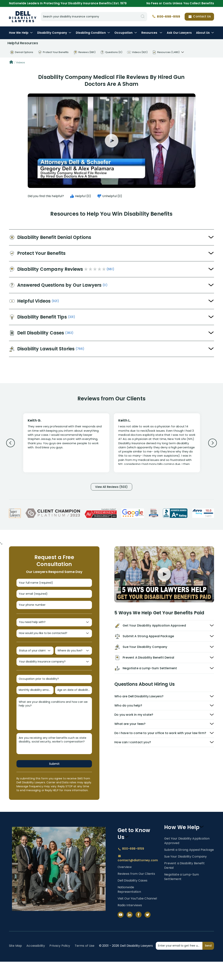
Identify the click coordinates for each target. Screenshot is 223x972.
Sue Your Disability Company (185, 867)
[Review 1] (66, 442)
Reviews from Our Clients (136, 884)
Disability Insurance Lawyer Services (22, 16)
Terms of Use (85, 956)
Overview (125, 877)
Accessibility (35, 956)
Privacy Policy (59, 956)
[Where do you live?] (73, 657)
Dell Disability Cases (132, 891)
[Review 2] (156, 444)
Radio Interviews (130, 915)
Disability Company (54, 33)
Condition (93, 33)
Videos (20, 62)
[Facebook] (139, 925)
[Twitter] (148, 925)
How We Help (21, 33)
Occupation (125, 33)
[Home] (11, 62)
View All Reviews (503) (111, 487)
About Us (205, 33)
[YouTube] (121, 925)
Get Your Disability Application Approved (187, 851)
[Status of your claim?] (35, 657)
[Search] (142, 16)
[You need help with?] (54, 626)
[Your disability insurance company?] (54, 669)
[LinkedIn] (130, 925)
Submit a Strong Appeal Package (189, 860)
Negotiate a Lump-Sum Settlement (181, 887)
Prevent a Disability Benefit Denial (184, 875)
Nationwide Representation (129, 899)
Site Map (15, 956)
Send (208, 956)
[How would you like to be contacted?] (54, 639)
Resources (152, 33)
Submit (54, 774)
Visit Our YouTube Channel (137, 909)
